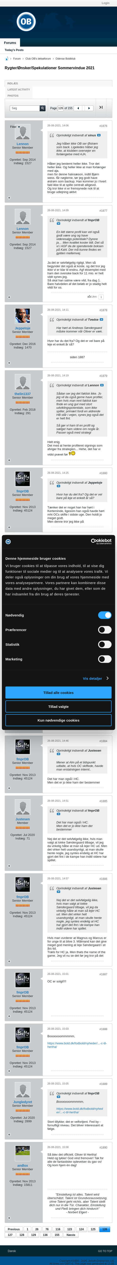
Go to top (105, 1251)
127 (10, 1235)
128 (22, 1235)
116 (58, 1229)
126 (104, 1229)
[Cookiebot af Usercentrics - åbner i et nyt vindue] (91, 542)
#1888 (103, 1029)
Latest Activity (19, 89)
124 (81, 1229)
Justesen (23, 819)
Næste (71, 1235)
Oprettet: (16, 159)
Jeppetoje (22, 328)
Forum (17, 58)
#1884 (103, 741)
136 (45, 1235)
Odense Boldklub (65, 58)
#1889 (103, 1084)
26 (36, 1229)
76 (47, 1229)
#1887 (103, 974)
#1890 (103, 1147)
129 (33, 1235)
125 (93, 1229)
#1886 (103, 879)
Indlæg (12, 83)
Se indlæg (98, 135)
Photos (13, 95)
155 (57, 1235)
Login (105, 3)
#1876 (103, 126)
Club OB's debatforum (38, 58)
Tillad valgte (58, 706)
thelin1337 (23, 394)
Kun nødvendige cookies (58, 720)
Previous (14, 1229)
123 (69, 1229)
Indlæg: (19, 163)
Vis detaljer (92, 678)
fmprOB (23, 491)
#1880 (103, 473)
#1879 (103, 376)
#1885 (103, 801)
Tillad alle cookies (58, 693)
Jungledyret (22, 1102)
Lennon (23, 144)
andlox (22, 1165)
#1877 (103, 210)
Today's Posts (14, 50)
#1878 (103, 310)
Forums (10, 43)
